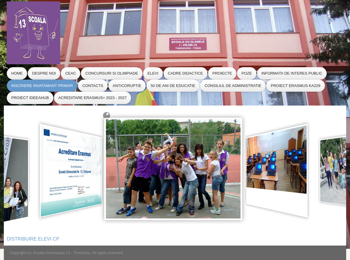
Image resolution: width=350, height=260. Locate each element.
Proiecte (222, 73)
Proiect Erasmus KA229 (295, 85)
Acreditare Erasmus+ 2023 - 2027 (92, 98)
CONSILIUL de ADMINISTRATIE (233, 85)
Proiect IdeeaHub (30, 98)
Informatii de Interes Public (291, 73)
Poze (246, 73)
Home (17, 73)
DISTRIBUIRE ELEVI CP (33, 238)
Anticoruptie (127, 85)
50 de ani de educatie (173, 85)
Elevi (153, 73)
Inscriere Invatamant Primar (42, 85)
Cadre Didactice (185, 73)
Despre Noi (44, 73)
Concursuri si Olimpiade (111, 73)
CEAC (70, 73)
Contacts (92, 85)
